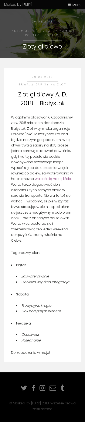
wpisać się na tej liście (53, 178)
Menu (77, 4)
